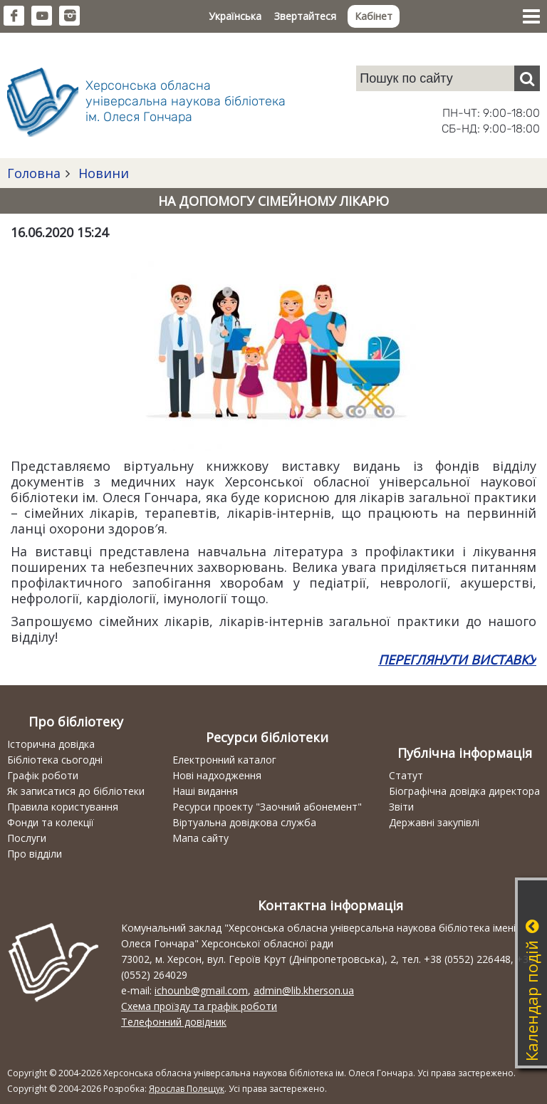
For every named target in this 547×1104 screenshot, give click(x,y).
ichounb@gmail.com (201, 990)
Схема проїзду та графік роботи (199, 1006)
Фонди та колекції (50, 822)
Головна (34, 173)
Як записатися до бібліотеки (76, 791)
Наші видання (205, 791)
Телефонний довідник (173, 1022)
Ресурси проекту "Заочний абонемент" (267, 806)
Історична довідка (51, 744)
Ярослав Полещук (186, 1089)
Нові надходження (216, 775)
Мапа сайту (200, 838)
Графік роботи (42, 775)
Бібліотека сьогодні (55, 759)
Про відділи (34, 853)
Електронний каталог (224, 759)
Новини (102, 173)
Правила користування (62, 806)
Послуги (26, 838)
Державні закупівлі (434, 822)
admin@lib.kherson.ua (304, 990)
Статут (406, 775)
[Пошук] (527, 78)
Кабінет (373, 16)
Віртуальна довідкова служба (244, 822)
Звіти (401, 806)
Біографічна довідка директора (464, 791)
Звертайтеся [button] (305, 16)
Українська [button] (235, 16)
